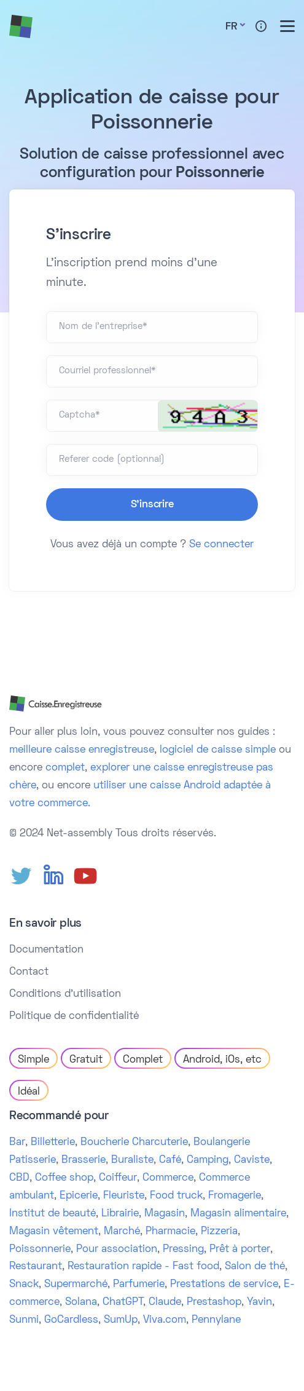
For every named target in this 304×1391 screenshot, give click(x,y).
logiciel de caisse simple (218, 750)
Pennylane (216, 1320)
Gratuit (86, 1060)
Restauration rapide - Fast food (143, 1267)
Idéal (29, 1092)
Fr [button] (231, 27)
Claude (165, 1302)
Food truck (176, 1196)
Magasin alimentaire (238, 1214)
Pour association (116, 1249)
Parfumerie (139, 1285)
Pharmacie (170, 1232)
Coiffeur (118, 1178)
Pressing (183, 1249)
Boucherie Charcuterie (134, 1142)
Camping (207, 1160)
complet (65, 768)
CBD (19, 1178)
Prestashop (214, 1302)
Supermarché (75, 1285)
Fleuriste (123, 1196)
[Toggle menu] (287, 26)
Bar (17, 1142)
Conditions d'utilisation (65, 994)
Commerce (167, 1178)
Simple (33, 1060)
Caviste (252, 1160)
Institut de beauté (52, 1214)
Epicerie (79, 1196)
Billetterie (53, 1142)
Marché (122, 1232)
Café (170, 1160)
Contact (29, 972)
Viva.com (164, 1320)
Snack (24, 1285)
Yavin (259, 1302)
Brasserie (83, 1160)
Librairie (120, 1214)
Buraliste (132, 1160)
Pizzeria (219, 1232)
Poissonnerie (40, 1249)
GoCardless (71, 1320)
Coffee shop (64, 1178)
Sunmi (24, 1320)
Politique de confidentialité (74, 1016)
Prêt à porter (239, 1249)
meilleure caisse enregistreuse (81, 750)
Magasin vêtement (53, 1232)
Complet (143, 1060)
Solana (81, 1302)
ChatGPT (123, 1302)
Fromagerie (234, 1196)
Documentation (46, 950)
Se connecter (221, 545)
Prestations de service (224, 1285)
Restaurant (35, 1267)
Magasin (164, 1214)
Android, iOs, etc (222, 1060)
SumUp (121, 1320)
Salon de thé (255, 1267)
